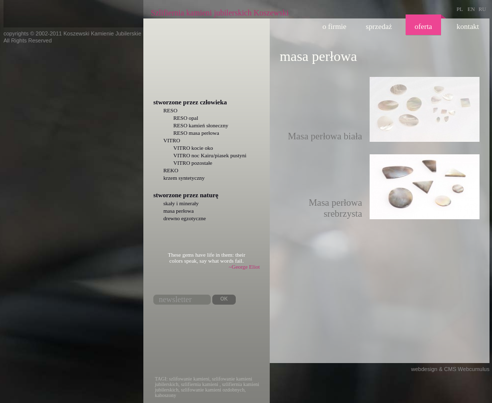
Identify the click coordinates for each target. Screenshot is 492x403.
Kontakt (468, 26)
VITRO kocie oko (193, 148)
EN (471, 9)
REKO (170, 170)
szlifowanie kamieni (189, 379)
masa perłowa (178, 211)
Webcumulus (474, 369)
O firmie (335, 26)
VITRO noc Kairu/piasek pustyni (209, 155)
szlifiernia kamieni (199, 384)
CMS (450, 369)
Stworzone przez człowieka (190, 102)
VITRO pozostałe (192, 163)
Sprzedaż (379, 26)
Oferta (423, 26)
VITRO (171, 140)
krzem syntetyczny (184, 178)
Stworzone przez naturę (185, 195)
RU (482, 9)
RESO (170, 110)
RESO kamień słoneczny (200, 125)
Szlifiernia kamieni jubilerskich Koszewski (220, 12)
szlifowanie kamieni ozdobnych (212, 390)
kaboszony (165, 395)
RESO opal (185, 118)
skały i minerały (181, 203)
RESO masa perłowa (196, 133)
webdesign (424, 369)
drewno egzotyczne (184, 218)
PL (460, 9)
